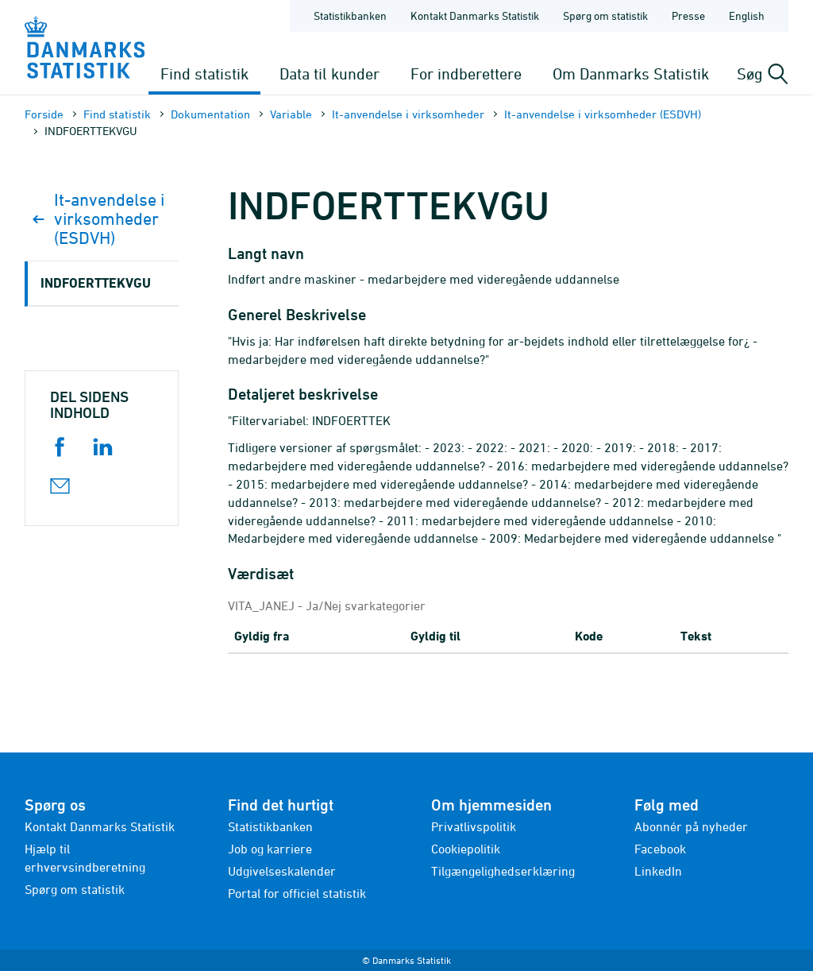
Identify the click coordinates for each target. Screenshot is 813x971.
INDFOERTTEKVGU (95, 282)
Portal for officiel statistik (297, 893)
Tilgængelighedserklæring (503, 871)
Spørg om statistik (75, 889)
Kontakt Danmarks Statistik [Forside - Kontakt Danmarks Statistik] (474, 15)
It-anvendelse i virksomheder (408, 114)
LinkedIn (658, 871)
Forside (44, 114)
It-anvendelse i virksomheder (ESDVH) (602, 114)
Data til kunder (329, 73)
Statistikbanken (350, 15)
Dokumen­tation (210, 114)
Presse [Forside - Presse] (688, 15)
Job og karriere (270, 848)
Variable (291, 114)
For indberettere (466, 73)
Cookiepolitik (465, 848)
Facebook (660, 848)
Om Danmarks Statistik (631, 73)
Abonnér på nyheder (691, 826)
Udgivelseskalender (282, 871)
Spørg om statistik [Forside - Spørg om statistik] (605, 15)
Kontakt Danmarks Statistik (100, 826)
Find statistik (204, 73)
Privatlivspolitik (473, 826)
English (747, 15)
